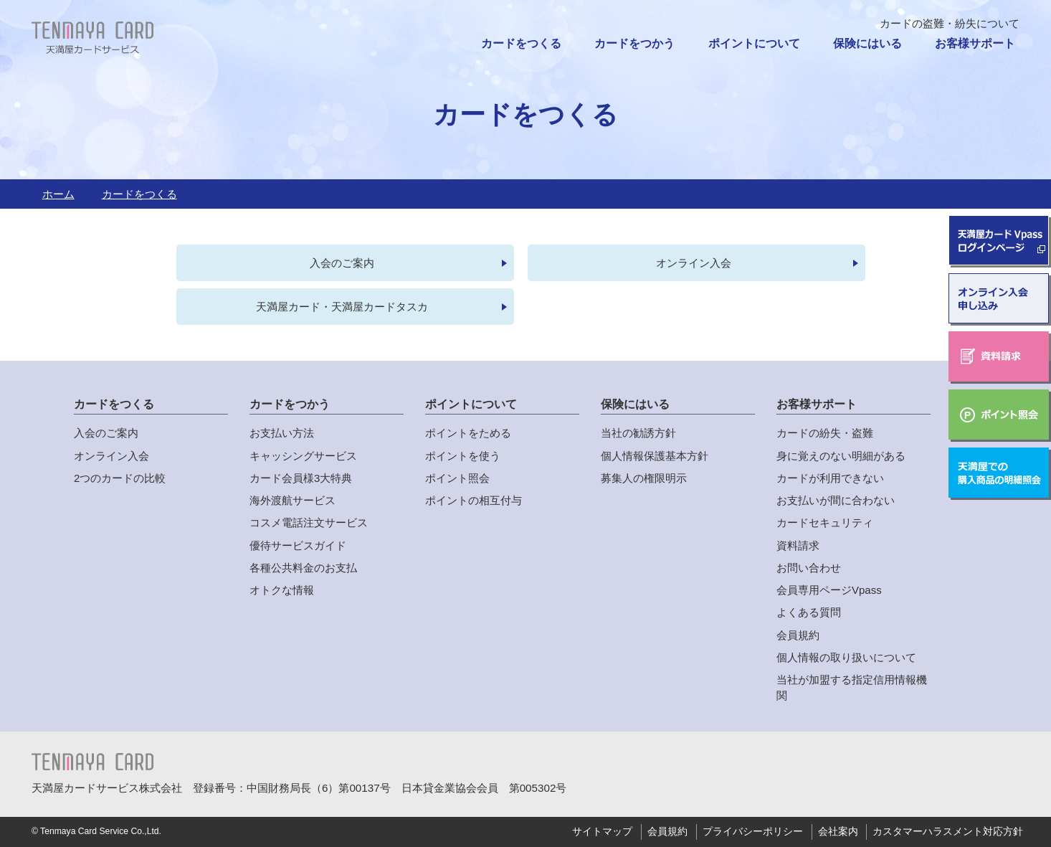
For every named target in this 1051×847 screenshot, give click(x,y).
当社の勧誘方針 (638, 433)
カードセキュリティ (824, 523)
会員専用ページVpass (829, 591)
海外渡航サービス (292, 501)
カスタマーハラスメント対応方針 (947, 832)
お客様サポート (975, 43)
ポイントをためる (468, 433)
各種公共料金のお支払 (303, 568)
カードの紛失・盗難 (824, 433)
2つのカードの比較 (120, 479)
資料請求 (797, 545)
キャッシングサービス (303, 456)
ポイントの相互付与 (473, 501)
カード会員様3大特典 (300, 479)
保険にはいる (867, 43)
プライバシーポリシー (753, 832)
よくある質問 (808, 613)
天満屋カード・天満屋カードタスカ (343, 307)
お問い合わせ (808, 568)
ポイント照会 (457, 479)
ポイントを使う (462, 456)
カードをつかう (634, 43)
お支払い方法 (281, 433)
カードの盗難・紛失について (949, 23)
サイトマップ (602, 832)
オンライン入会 (694, 263)
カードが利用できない (830, 479)
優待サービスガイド (297, 545)
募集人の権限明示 (644, 479)
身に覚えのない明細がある (840, 456)
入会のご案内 (342, 263)
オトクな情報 (281, 591)
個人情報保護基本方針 (654, 456)
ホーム (58, 194)
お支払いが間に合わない (835, 501)
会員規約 (797, 635)
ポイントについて (754, 43)
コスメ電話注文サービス (308, 523)
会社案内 (838, 832)
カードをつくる (521, 43)
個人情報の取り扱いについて (846, 658)
